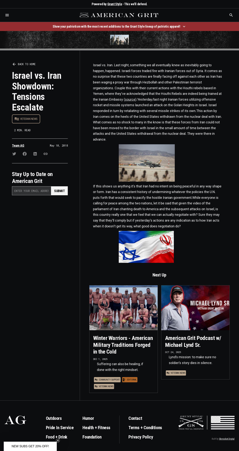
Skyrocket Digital (227, 439)
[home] (119, 15)
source (130, 99)
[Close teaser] (58, 440)
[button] (7, 15)
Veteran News (29, 119)
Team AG (18, 145)
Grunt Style (114, 4)
